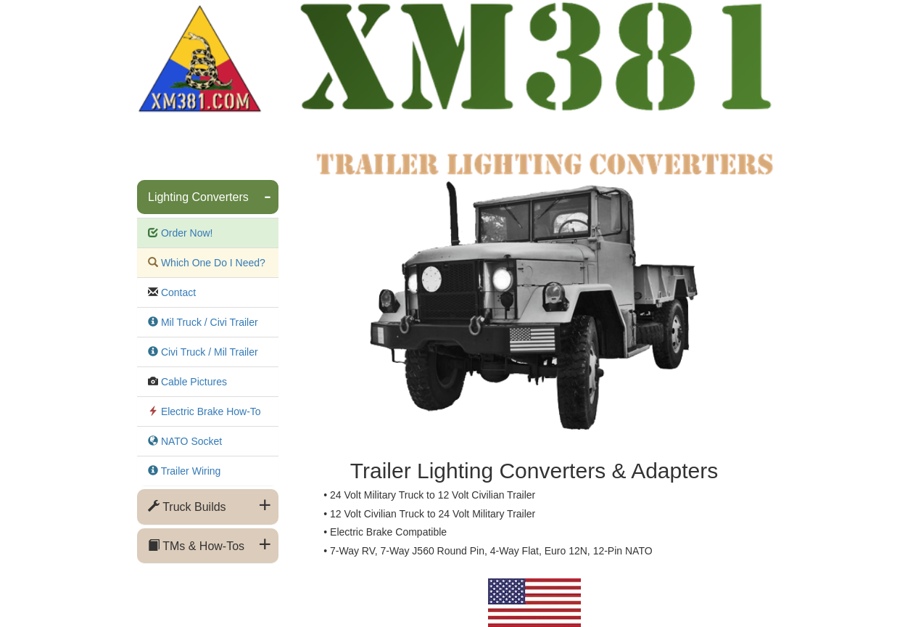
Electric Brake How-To (209, 411)
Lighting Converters (198, 197)
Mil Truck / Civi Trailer (208, 322)
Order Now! (185, 233)
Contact (177, 292)
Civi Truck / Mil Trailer (208, 352)
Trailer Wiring (189, 471)
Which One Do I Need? (211, 263)
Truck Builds (187, 507)
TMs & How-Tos (196, 546)
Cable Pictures (192, 382)
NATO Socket (190, 441)
